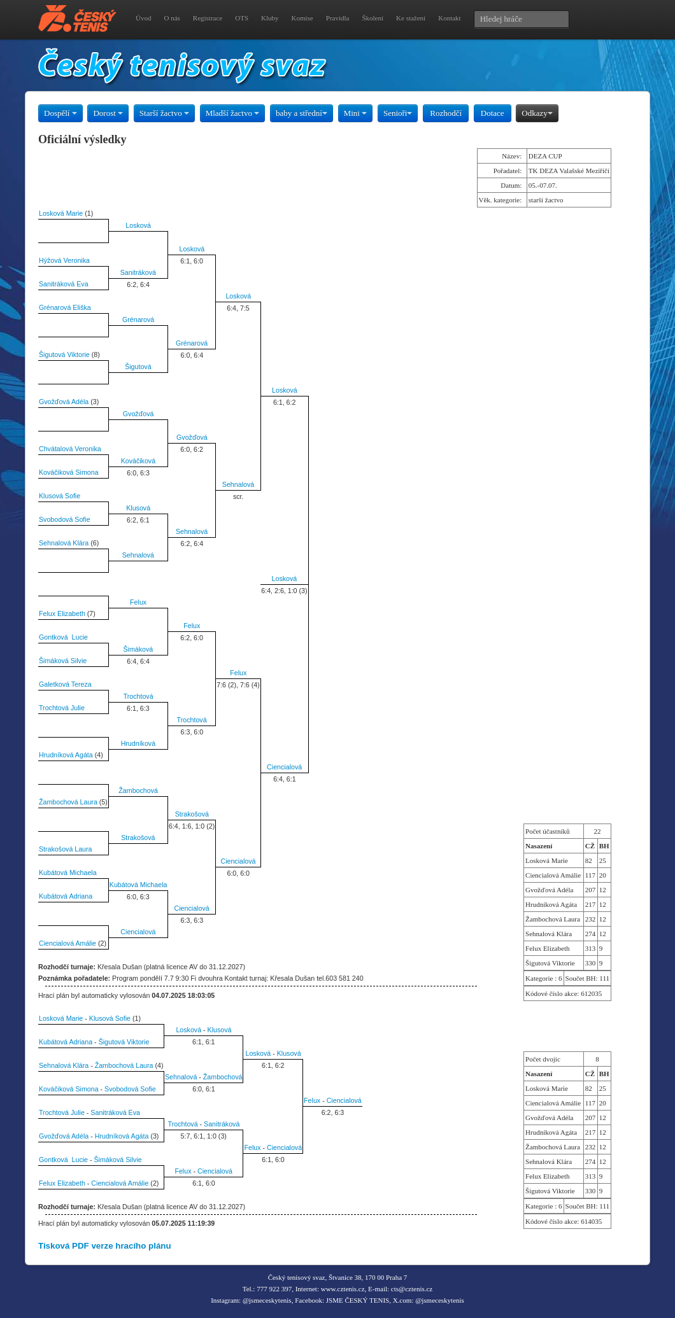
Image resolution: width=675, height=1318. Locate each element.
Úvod (143, 18)
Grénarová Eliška (65, 307)
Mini (355, 113)
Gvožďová (138, 413)
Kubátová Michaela (68, 872)
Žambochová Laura (68, 802)
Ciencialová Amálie (67, 943)
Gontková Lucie (63, 637)
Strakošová (192, 814)
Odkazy (537, 113)
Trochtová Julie (62, 708)
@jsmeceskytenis (267, 1300)
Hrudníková (138, 743)
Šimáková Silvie (63, 660)
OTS (241, 18)
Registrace (207, 18)
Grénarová (138, 319)
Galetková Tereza (65, 684)
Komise (302, 18)
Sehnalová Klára (64, 543)
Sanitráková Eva (64, 284)
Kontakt (449, 18)
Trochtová (138, 696)
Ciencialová (284, 767)
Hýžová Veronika (64, 260)
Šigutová (138, 366)
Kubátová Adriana (65, 896)
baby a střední (301, 113)
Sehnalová (238, 484)
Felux (138, 602)
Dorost (108, 113)
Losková (138, 225)
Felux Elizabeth (62, 613)
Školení (372, 18)
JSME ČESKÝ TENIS (357, 1300)
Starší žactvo (164, 113)
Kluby (270, 18)
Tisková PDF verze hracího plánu (104, 1246)
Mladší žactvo (233, 113)
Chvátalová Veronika (70, 448)
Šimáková (138, 649)
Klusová (138, 508)
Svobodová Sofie (64, 519)
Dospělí (60, 113)
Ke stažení (410, 18)
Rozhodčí (446, 113)
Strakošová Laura (65, 849)
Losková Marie (61, 213)
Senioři (398, 113)
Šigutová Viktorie (64, 354)
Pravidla (338, 18)
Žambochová (138, 790)
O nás (172, 18)
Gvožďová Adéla (64, 401)
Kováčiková (138, 461)
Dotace (492, 113)
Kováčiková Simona (69, 472)
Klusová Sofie (59, 496)
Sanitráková (138, 272)
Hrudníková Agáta (66, 755)
